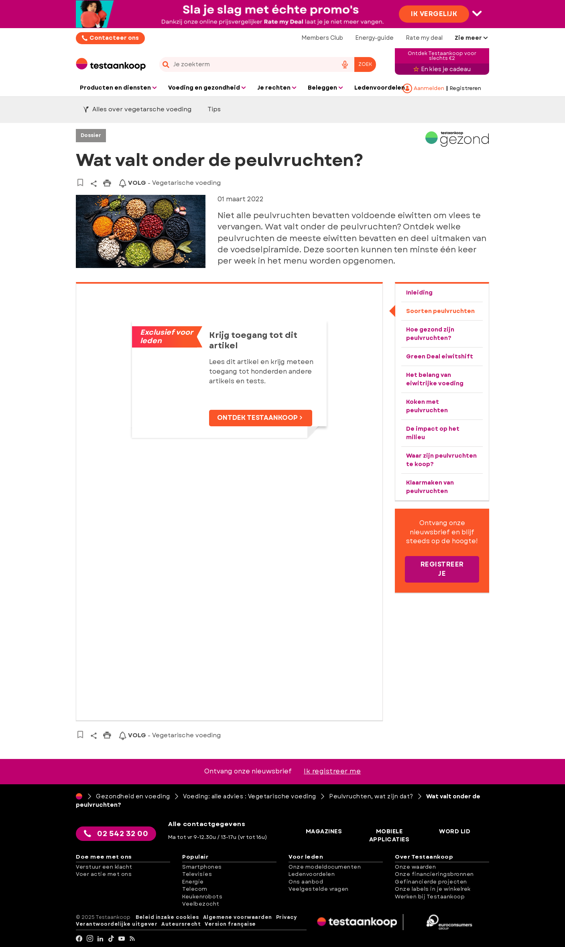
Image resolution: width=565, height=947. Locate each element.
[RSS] (132, 938)
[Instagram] (90, 938)
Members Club (322, 38)
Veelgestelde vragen (319, 889)
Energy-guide (374, 38)
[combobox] (268, 64)
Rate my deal (424, 38)
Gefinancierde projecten (431, 882)
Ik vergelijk (434, 13)
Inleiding (419, 292)
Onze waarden (415, 867)
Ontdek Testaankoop (260, 417)
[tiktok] (111, 938)
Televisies (197, 874)
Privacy (286, 917)
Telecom (194, 889)
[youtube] (121, 938)
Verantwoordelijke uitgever (116, 924)
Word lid (454, 831)
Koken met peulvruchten (427, 406)
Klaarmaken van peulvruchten (430, 487)
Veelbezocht (200, 904)
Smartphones (202, 867)
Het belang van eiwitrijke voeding (434, 379)
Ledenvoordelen (312, 874)
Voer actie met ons (104, 874)
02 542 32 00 (116, 833)
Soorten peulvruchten (440, 311)
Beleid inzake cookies (167, 917)
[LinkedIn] (100, 938)
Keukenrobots (202, 896)
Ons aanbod (306, 882)
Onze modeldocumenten (325, 867)
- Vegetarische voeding (169, 182)
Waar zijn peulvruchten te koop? (441, 460)
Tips (214, 109)
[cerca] (245, 64)
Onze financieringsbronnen (434, 874)
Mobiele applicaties (389, 835)
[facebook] (79, 938)
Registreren (465, 88)
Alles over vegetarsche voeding (137, 109)
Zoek (365, 64)
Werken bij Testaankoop (430, 896)
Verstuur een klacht (104, 867)
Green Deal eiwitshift (439, 356)
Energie (193, 882)
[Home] (79, 796)
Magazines (324, 831)
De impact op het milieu (432, 433)
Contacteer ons (114, 38)
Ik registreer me (332, 771)
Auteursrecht (181, 924)
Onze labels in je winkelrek (433, 889)
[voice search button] (345, 64)
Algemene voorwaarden (237, 917)
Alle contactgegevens (206, 824)
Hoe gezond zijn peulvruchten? (430, 333)
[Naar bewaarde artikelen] (80, 182)
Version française (230, 924)
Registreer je (442, 569)
